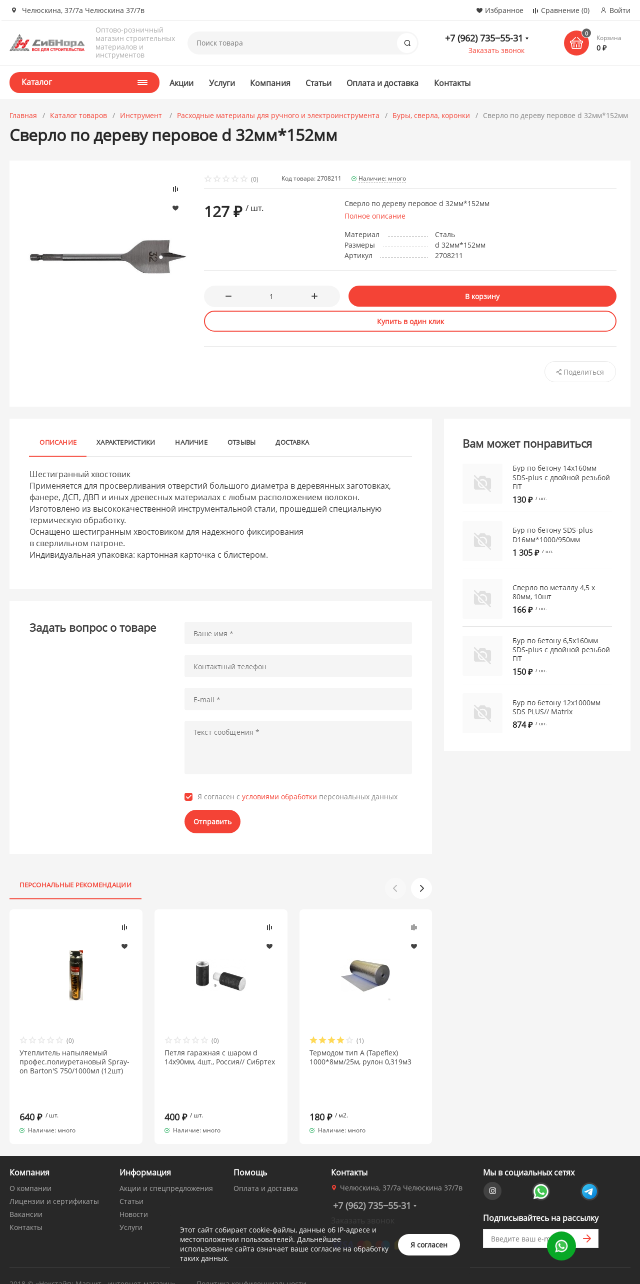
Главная (23, 115)
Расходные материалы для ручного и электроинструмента (278, 115)
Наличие (191, 442)
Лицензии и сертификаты (54, 1183)
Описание (58, 442)
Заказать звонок (496, 50)
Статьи (319, 83)
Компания (270, 83)
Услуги (222, 83)
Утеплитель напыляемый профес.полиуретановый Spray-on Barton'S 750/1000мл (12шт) (75, 1061)
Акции (182, 83)
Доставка (292, 442)
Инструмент (142, 115)
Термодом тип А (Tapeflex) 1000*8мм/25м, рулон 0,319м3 (361, 1057)
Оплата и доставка (382, 83)
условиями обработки (279, 796)
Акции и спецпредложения (166, 1170)
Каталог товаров (78, 115)
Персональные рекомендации (76, 884)
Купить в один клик (410, 321)
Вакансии (26, 1196)
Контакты (452, 83)
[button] (421, 888)
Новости (134, 1196)
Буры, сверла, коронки (431, 115)
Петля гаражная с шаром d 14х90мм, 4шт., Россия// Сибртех (219, 1057)
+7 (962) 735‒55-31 (484, 38)
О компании (31, 1170)
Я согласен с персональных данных (298, 796)
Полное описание (375, 216)
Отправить (213, 821)
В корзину (482, 296)
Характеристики (125, 442)
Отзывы (242, 442)
